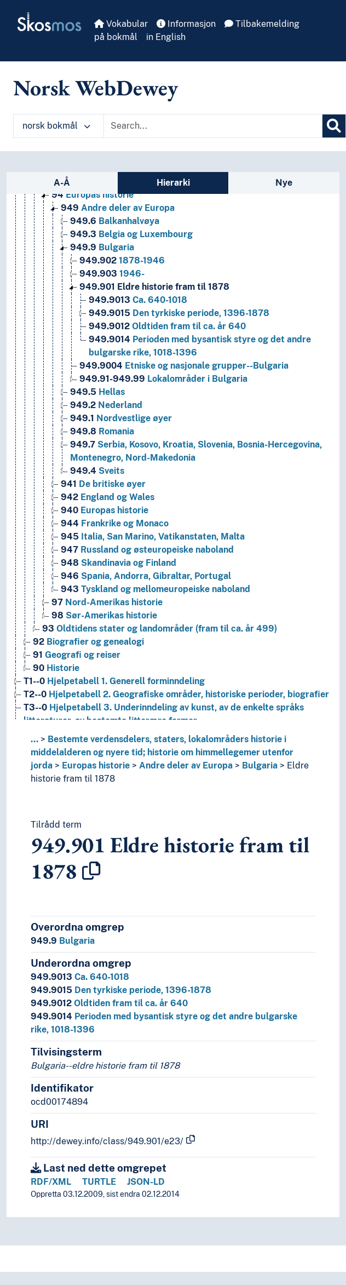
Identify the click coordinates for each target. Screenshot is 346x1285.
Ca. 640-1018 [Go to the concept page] (138, 300)
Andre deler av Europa (186, 765)
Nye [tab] (283, 182)
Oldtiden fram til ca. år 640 (109, 1003)
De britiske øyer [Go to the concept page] (103, 484)
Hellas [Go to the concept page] (97, 392)
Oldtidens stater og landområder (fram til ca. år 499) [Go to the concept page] (159, 628)
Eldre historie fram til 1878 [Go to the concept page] (154, 287)
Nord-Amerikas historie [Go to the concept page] (107, 602)
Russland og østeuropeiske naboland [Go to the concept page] (147, 549)
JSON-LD (146, 1182)
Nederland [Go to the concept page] (106, 405)
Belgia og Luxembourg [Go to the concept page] (131, 234)
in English (166, 37)
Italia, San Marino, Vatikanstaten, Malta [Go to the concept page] (153, 536)
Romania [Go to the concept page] (102, 431)
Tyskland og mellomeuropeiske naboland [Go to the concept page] (155, 589)
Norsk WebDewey (95, 87)
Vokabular (121, 24)
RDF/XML (51, 1182)
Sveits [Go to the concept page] (97, 471)
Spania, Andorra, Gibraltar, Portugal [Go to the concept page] (146, 576)
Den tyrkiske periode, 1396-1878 (121, 990)
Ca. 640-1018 (80, 977)
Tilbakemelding (261, 24)
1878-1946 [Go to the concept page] (122, 260)
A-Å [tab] (62, 182)
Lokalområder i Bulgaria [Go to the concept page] (163, 379)
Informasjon (186, 24)
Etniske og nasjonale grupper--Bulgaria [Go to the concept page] (184, 365)
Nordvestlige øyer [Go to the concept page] (121, 418)
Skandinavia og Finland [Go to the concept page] (118, 563)
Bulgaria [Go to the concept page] (102, 247)
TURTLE (99, 1182)
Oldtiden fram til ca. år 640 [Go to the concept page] (167, 326)
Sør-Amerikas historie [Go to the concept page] (104, 615)
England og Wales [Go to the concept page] (107, 497)
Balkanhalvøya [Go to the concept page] (114, 221)
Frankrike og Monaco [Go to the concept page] (115, 523)
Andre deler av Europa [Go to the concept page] (118, 208)
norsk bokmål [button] (56, 126)
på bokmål (115, 37)
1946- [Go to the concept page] (112, 273)
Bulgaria (260, 765)
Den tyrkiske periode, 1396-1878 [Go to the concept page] (179, 313)
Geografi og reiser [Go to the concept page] (76, 655)
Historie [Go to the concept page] (56, 668)
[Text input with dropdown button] (212, 126)
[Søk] (334, 126)
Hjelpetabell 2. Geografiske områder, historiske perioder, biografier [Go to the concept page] (176, 694)
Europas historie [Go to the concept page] (92, 195)
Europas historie (96, 765)
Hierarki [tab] (173, 182)
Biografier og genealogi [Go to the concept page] (88, 641)
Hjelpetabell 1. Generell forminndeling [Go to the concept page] (114, 681)
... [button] (34, 739)
